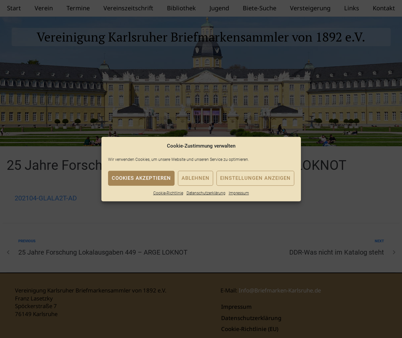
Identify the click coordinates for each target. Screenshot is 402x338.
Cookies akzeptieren (141, 178)
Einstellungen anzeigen (255, 178)
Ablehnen (195, 178)
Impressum (239, 192)
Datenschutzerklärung (206, 192)
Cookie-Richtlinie (168, 192)
